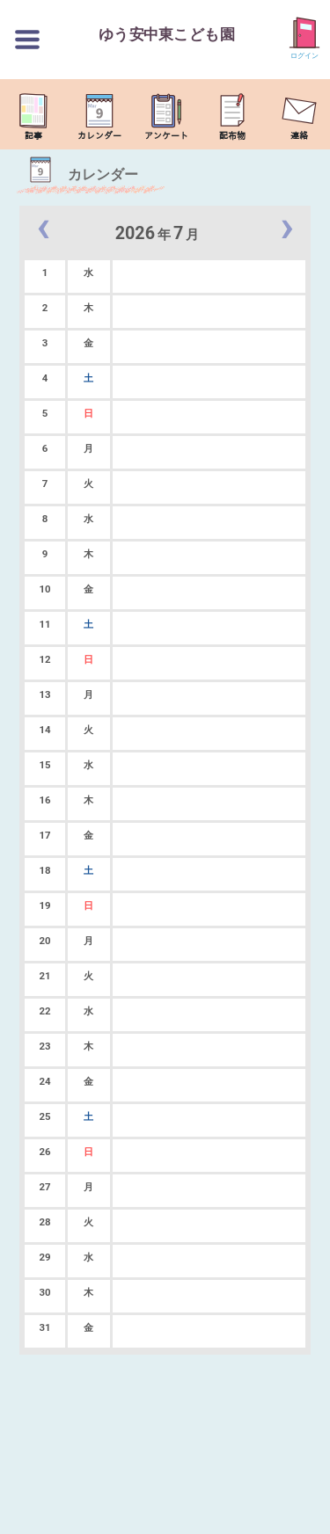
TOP (309, 1512)
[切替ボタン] (27, 39)
